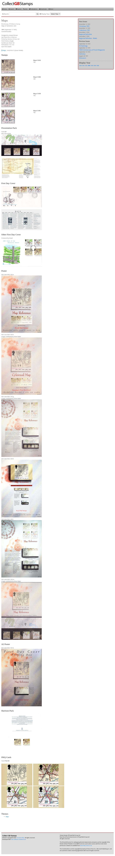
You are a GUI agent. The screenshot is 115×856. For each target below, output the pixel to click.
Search (11, 9)
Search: (5, 14)
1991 (89, 65)
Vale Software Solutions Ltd (18, 839)
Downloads (43, 9)
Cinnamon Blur (20, 837)
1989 (94, 65)
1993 (83, 65)
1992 (86, 65)
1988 (97, 65)
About (51, 9)
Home (4, 9)
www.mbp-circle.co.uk (86, 845)
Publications (33, 9)
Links (25, 9)
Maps (3, 50)
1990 (92, 65)
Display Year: (45, 14)
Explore (18, 9)
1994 (80, 65)
